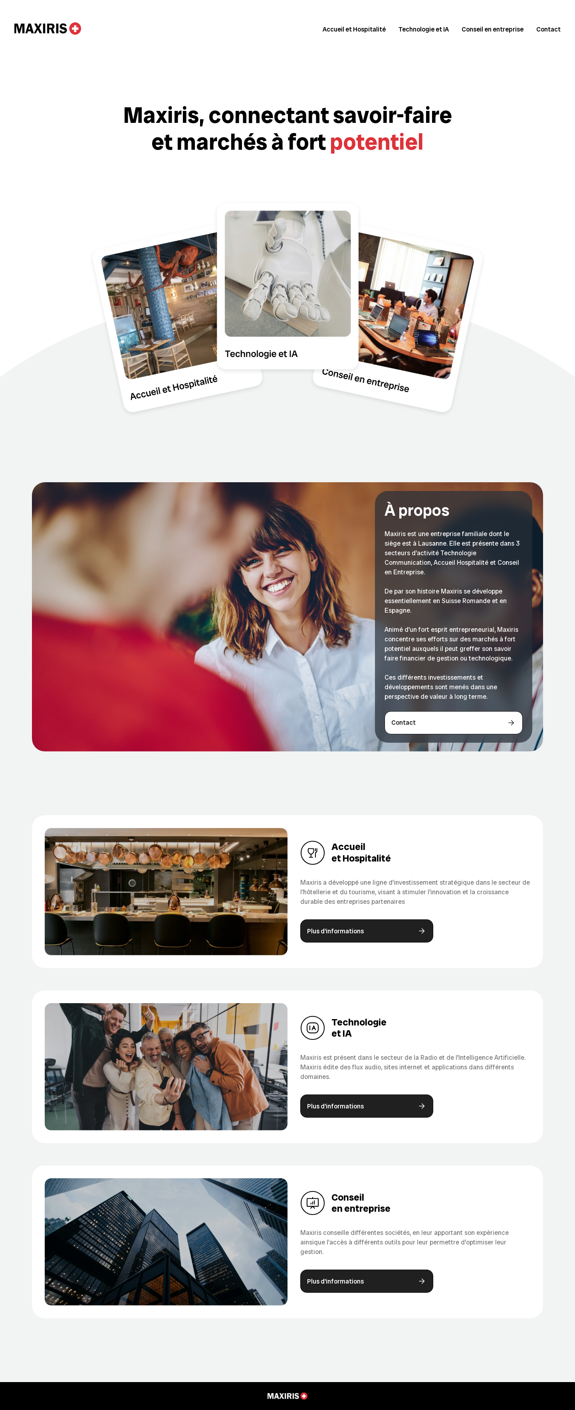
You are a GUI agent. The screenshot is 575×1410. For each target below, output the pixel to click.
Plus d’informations (366, 931)
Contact (548, 29)
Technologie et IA (424, 29)
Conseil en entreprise (492, 29)
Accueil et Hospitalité (354, 29)
